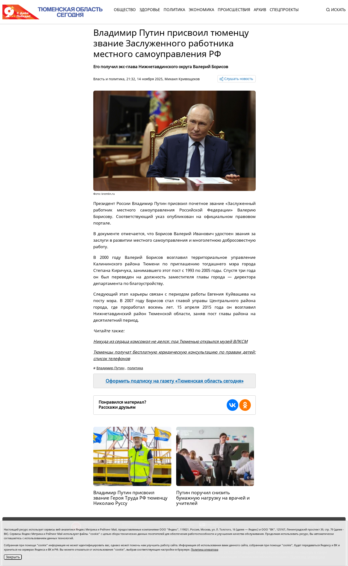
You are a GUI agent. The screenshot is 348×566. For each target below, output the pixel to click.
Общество (125, 9)
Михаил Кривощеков (182, 79)
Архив (260, 9)
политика (135, 368)
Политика (174, 9)
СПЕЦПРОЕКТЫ (284, 9)
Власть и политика (108, 79)
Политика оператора (204, 549)
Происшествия (234, 9)
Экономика (201, 9)
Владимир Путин (110, 368)
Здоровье (149, 9)
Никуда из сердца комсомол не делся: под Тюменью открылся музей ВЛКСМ (170, 341)
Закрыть (13, 557)
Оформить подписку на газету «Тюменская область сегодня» (175, 381)
